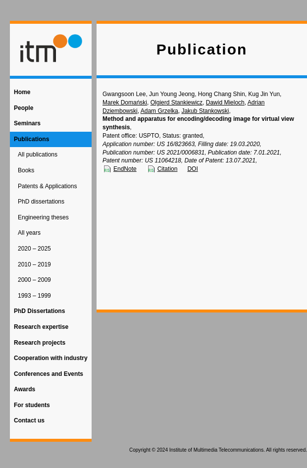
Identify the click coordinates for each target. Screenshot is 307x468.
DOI (192, 168)
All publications (37, 154)
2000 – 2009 (34, 279)
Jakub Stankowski (205, 110)
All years (29, 232)
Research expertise (41, 326)
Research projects (39, 342)
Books (26, 170)
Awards (24, 389)
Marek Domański (124, 102)
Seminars (27, 123)
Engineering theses (43, 217)
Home (22, 92)
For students (32, 405)
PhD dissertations (41, 201)
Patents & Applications (47, 186)
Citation (167, 168)
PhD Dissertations (39, 311)
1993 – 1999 (34, 295)
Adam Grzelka (159, 110)
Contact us (29, 420)
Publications (31, 139)
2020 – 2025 (34, 248)
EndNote (125, 168)
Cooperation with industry (51, 358)
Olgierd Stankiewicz (177, 102)
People (23, 107)
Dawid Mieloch (225, 102)
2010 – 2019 (34, 264)
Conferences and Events (48, 373)
